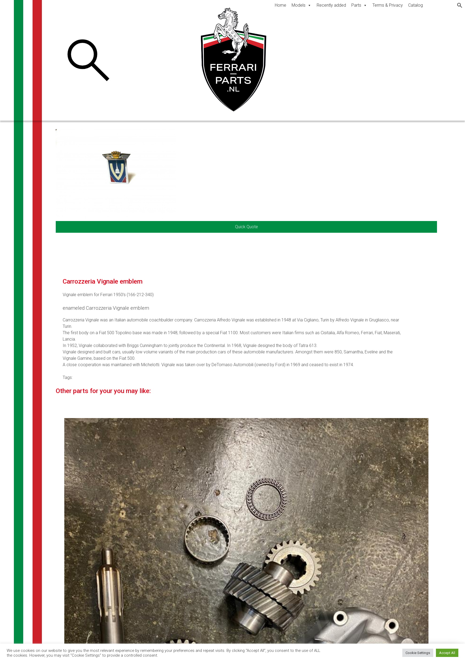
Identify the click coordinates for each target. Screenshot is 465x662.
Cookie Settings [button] (418, 653)
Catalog (415, 5)
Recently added (331, 5)
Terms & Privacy (387, 5)
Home (280, 5)
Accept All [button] (447, 653)
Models (301, 5)
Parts (359, 5)
